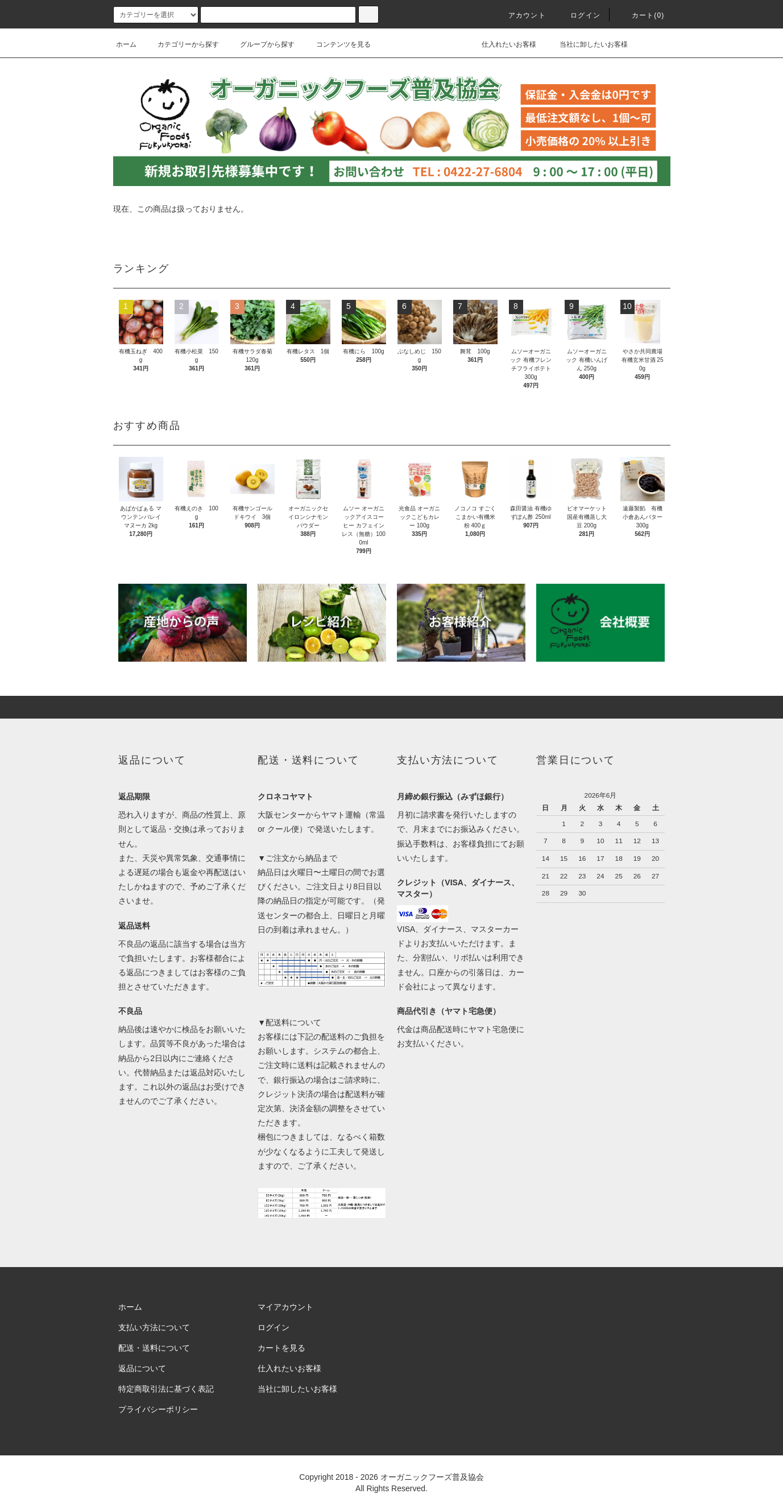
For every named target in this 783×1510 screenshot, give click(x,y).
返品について (142, 1368)
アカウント (520, 15)
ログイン (578, 15)
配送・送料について (154, 1347)
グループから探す (260, 44)
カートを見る (281, 1347)
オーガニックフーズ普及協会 (432, 1477)
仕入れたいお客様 (501, 44)
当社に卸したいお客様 (585, 44)
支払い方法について (154, 1327)
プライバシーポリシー (158, 1409)
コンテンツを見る (337, 44)
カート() (641, 15)
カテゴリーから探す (181, 44)
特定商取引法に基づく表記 (166, 1388)
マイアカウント (285, 1306)
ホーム (126, 44)
